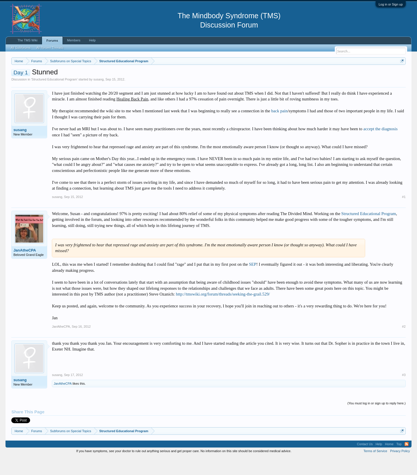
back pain (279, 128)
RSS (407, 461)
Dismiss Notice (401, 74)
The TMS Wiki (27, 40)
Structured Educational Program (54, 96)
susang (98, 96)
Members (74, 40)
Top (399, 461)
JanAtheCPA (24, 267)
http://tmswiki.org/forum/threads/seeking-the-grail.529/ (223, 311)
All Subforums (20, 47)
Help (92, 40)
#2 (403, 344)
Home (389, 461)
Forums (52, 40)
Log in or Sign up (390, 4)
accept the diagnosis (380, 146)
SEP (252, 282)
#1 (403, 214)
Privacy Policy (400, 468)
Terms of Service (375, 468)
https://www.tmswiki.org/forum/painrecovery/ (276, 75)
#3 (403, 392)
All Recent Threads (49, 47)
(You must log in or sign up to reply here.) (377, 420)
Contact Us (364, 461)
